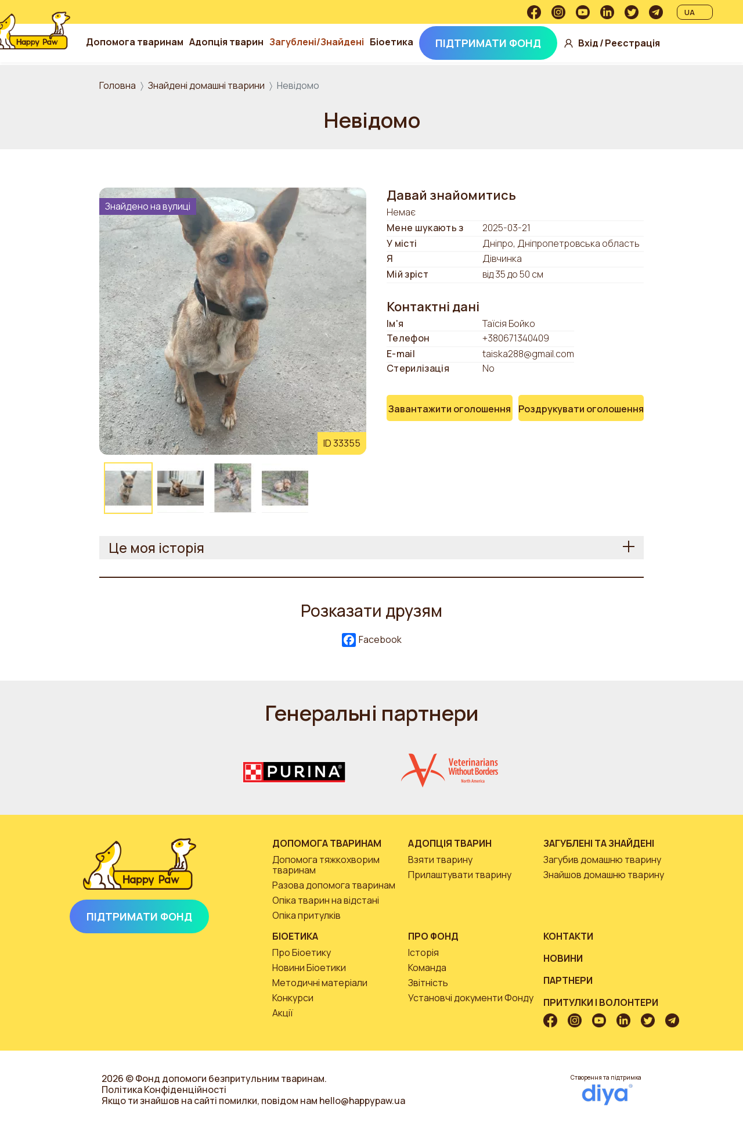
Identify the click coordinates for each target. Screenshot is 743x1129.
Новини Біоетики (309, 967)
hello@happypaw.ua (362, 1100)
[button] (232, 320)
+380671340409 (515, 338)
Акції (282, 1012)
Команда (427, 967)
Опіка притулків (306, 915)
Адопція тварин (306, 26)
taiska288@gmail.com (528, 353)
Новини (563, 958)
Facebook (372, 640)
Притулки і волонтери (600, 1002)
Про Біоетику (301, 952)
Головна (117, 85)
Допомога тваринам (215, 26)
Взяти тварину (440, 859)
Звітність (428, 982)
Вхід (666, 31)
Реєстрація (668, 54)
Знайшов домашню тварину (603, 874)
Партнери (568, 980)
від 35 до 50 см (512, 275)
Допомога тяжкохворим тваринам (326, 864)
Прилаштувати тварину (459, 874)
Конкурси (292, 997)
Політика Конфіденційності (164, 1089)
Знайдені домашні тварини (206, 85)
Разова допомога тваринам (333, 885)
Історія (423, 952)
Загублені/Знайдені (396, 26)
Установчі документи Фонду (470, 997)
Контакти (568, 936)
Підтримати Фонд (235, 59)
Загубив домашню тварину (602, 859)
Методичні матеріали (319, 982)
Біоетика (471, 26)
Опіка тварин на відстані (325, 900)
